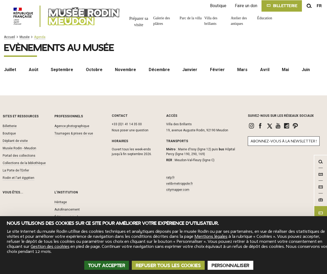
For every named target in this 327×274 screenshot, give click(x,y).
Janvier (189, 69)
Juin (306, 69)
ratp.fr (170, 177)
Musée (25, 37)
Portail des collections (19, 155)
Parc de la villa (191, 18)
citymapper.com (177, 190)
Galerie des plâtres (161, 21)
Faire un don (246, 5)
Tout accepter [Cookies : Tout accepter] (106, 265)
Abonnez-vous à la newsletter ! (284, 141)
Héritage (60, 202)
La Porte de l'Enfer (16, 170)
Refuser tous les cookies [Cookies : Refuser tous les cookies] (168, 265)
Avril (264, 69)
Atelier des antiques (239, 21)
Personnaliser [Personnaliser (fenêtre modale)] (230, 265)
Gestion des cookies (50, 246)
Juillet (10, 69)
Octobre (94, 69)
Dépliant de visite (15, 141)
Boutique (218, 5)
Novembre (125, 69)
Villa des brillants (210, 21)
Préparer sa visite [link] (138, 21)
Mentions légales (210, 236)
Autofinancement (67, 209)
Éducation (264, 18)
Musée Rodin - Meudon (19, 148)
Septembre (62, 69)
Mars (242, 69)
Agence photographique (71, 126)
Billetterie (10, 126)
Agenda (39, 37)
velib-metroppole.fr (179, 183)
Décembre (159, 69)
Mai (285, 69)
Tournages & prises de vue (73, 133)
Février (217, 69)
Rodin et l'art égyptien (18, 178)
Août (33, 69)
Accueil (9, 37)
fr (319, 6)
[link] (252, 126)
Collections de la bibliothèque (24, 163)
